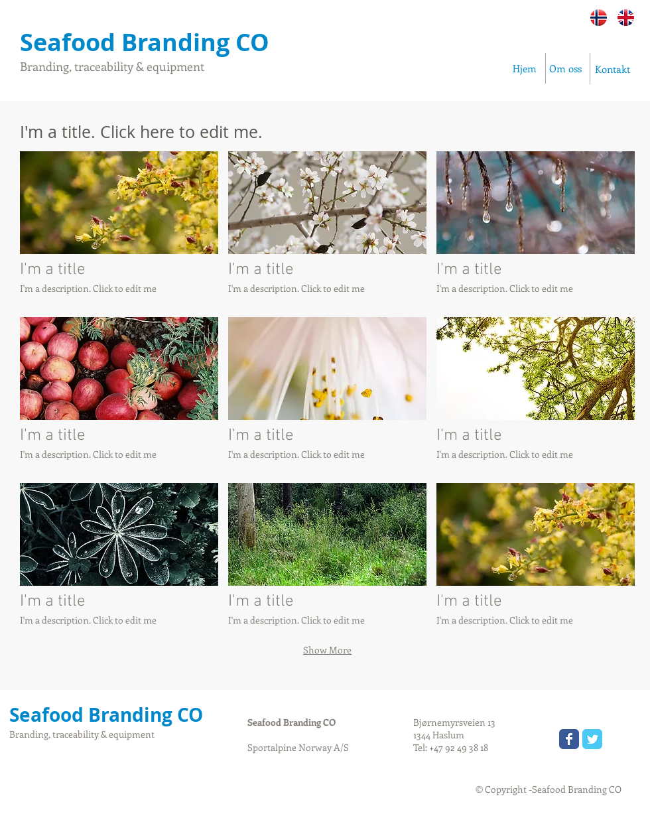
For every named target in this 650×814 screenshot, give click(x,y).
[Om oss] (566, 69)
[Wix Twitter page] (592, 739)
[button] (119, 229)
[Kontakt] (612, 69)
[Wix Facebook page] (569, 739)
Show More (327, 650)
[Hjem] (524, 68)
